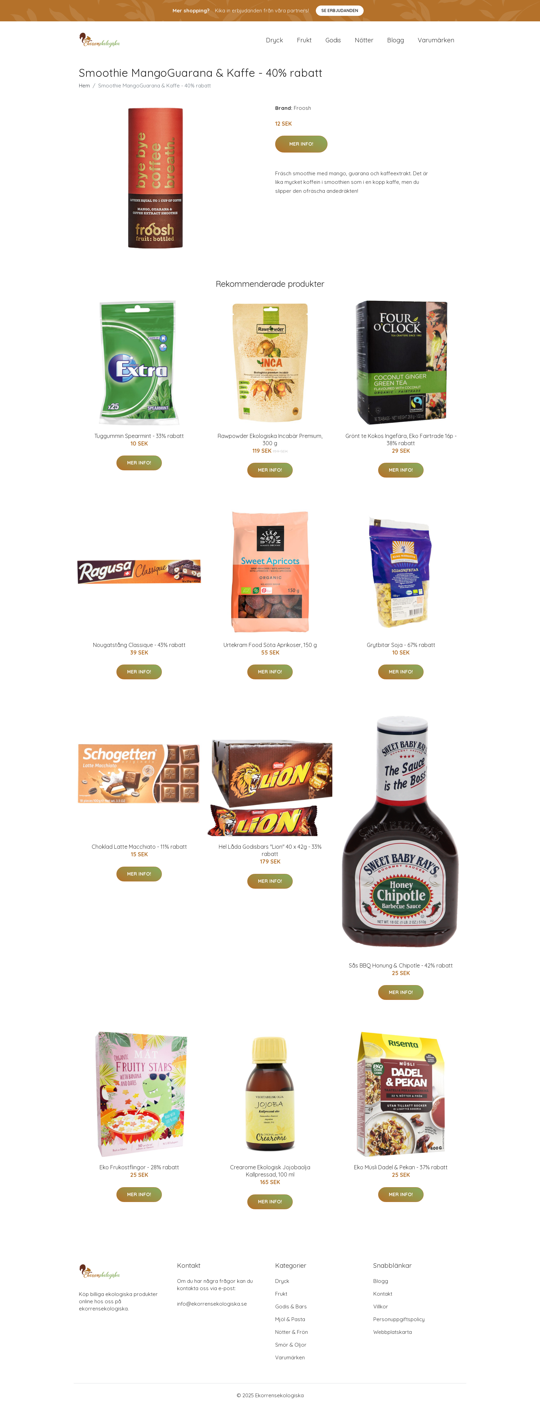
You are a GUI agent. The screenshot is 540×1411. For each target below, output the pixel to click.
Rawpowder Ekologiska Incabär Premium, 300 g (270, 443)
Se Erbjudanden (339, 10)
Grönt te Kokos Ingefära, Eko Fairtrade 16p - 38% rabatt (401, 443)
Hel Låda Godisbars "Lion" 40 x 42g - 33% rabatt (270, 854)
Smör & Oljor (291, 1348)
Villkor (380, 1310)
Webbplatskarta (392, 1335)
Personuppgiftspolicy (399, 1323)
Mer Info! (301, 147)
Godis (333, 42)
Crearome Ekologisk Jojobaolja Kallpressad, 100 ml (270, 1175)
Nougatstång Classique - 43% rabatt (139, 648)
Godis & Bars (291, 1310)
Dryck (274, 42)
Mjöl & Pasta (290, 1323)
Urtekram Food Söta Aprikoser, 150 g (270, 648)
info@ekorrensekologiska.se (212, 1307)
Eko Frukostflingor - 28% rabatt (139, 1171)
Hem (84, 89)
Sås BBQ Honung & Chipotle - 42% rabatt (401, 968)
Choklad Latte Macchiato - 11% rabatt (139, 850)
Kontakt (382, 1297)
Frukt (304, 42)
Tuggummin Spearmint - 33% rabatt (139, 439)
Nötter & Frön (291, 1335)
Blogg (395, 42)
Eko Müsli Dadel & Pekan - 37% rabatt (401, 1171)
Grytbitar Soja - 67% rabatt (401, 648)
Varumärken (436, 42)
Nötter (364, 42)
